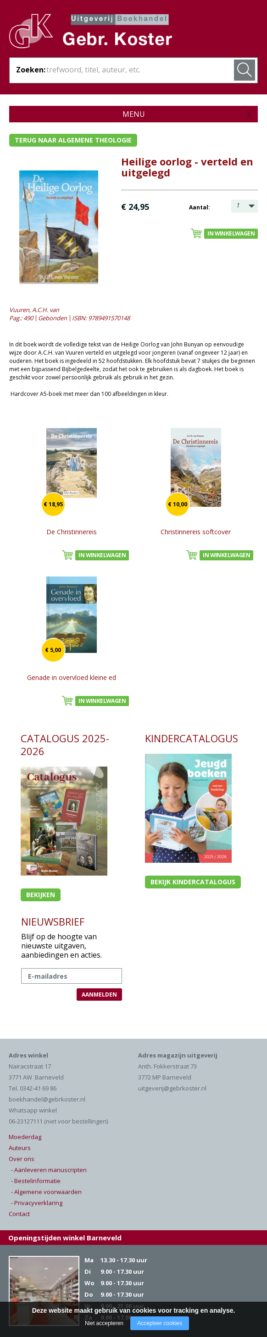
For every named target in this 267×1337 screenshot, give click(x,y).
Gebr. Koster (90, 32)
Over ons (21, 1159)
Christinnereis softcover (196, 531)
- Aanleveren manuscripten (49, 1170)
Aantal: (199, 207)
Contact (19, 1214)
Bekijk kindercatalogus (192, 881)
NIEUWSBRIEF (52, 921)
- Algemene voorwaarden (46, 1192)
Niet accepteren (104, 1323)
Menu (133, 114)
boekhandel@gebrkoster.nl (47, 1099)
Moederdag (25, 1137)
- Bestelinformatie (36, 1181)
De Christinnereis (71, 531)
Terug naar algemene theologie (73, 140)
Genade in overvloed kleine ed (71, 677)
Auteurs (20, 1148)
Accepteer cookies (159, 1323)
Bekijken (40, 894)
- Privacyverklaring (36, 1203)
